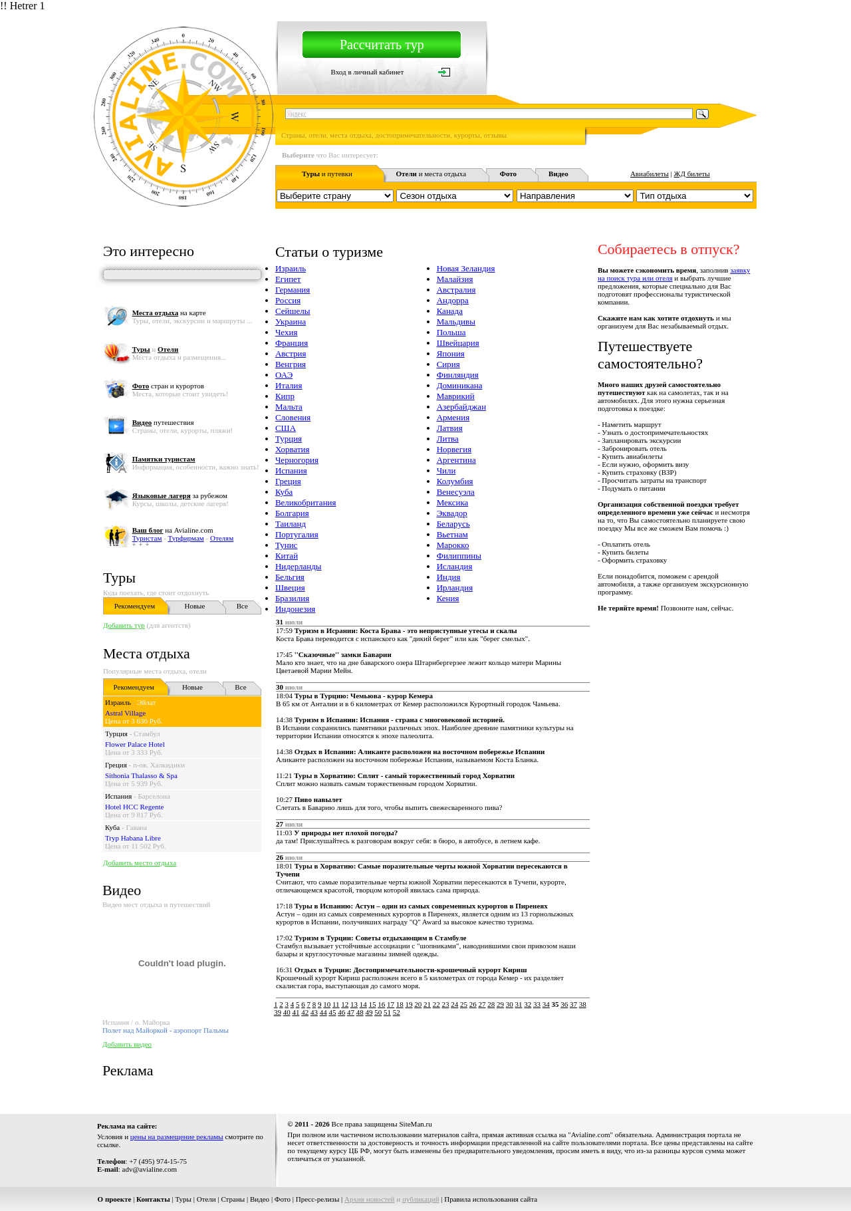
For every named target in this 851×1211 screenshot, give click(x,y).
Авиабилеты (649, 174)
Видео (259, 1199)
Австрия (290, 353)
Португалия (296, 534)
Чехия (286, 332)
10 (326, 1004)
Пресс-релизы (318, 1199)
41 (295, 1012)
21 (427, 1004)
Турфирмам (186, 538)
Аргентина (456, 460)
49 (368, 1012)
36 (564, 1004)
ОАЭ (284, 375)
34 (546, 1004)
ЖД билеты (692, 174)
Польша (451, 332)
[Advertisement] (515, 1047)
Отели (206, 1199)
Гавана (136, 827)
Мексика (453, 502)
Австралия (456, 290)
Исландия (455, 566)
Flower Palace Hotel (135, 744)
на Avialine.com (172, 530)
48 (360, 1012)
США (285, 428)
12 (344, 1004)
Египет (288, 279)
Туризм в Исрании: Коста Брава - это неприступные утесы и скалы (406, 630)
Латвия (450, 428)
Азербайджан (461, 407)
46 (341, 1012)
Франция (291, 343)
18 (400, 1004)
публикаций (420, 1199)
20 (418, 1004)
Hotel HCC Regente (134, 807)
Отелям (221, 538)
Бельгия (289, 577)
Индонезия (295, 609)
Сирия (448, 364)
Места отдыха (146, 653)
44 (323, 1012)
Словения (292, 417)
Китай (286, 556)
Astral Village (125, 713)
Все (242, 606)
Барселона (154, 796)
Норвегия (454, 449)
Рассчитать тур (382, 44)
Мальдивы (456, 322)
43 (314, 1012)
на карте (169, 313)
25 (463, 1004)
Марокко (453, 545)
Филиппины (459, 556)
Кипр (285, 396)
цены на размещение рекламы (176, 1137)
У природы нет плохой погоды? (346, 833)
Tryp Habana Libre (133, 838)
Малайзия (455, 279)
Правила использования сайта (490, 1199)
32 (527, 1004)
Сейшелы (292, 311)
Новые (194, 606)
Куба (112, 827)
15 (372, 1004)
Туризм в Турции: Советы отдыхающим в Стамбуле (381, 938)
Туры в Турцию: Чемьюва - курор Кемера (364, 696)
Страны (233, 1199)
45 (332, 1012)
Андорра (453, 300)
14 (363, 1004)
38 (582, 1004)
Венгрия (290, 364)
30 (509, 1004)
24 (454, 1004)
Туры (119, 577)
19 (409, 1004)
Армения (453, 417)
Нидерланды (298, 566)
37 (573, 1004)
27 (482, 1004)
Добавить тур (124, 625)
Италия (289, 385)
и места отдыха (431, 174)
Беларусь (453, 524)
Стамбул (147, 734)
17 (390, 1004)
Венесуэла (456, 492)
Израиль (118, 702)
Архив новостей (369, 1199)
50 (378, 1012)
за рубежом (179, 495)
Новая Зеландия (466, 268)
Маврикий (456, 396)
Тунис (286, 545)
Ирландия (455, 588)
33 (537, 1004)
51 (387, 1012)
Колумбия (455, 481)
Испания (118, 796)
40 (287, 1012)
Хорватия (292, 449)
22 (436, 1004)
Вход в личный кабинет (367, 72)
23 (445, 1004)
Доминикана (460, 385)
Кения (448, 598)
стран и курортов (168, 386)
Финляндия (458, 375)
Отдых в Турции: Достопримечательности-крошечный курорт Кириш (411, 970)
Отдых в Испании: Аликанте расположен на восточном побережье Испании (420, 751)
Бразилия (292, 598)
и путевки (327, 174)
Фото (283, 1199)
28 (491, 1004)
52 (396, 1012)
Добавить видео (127, 1044)
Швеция (290, 588)
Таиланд (290, 524)
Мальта (289, 407)
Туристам (147, 538)
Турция (116, 734)
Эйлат (146, 702)
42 (304, 1012)
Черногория (296, 460)
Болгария (292, 513)
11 (336, 1004)
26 (473, 1004)
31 (519, 1004)
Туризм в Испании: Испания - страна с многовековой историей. (400, 720)
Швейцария (458, 343)
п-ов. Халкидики (159, 765)
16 (381, 1004)
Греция (116, 765)
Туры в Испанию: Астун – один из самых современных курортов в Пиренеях (421, 906)
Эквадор (452, 513)
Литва (448, 439)
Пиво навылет (318, 799)
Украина (290, 322)
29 (500, 1004)
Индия (449, 577)
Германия (292, 290)
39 (277, 1012)
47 (350, 1012)
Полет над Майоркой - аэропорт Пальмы (165, 1030)
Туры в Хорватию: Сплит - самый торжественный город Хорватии (404, 775)
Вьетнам (452, 534)
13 (354, 1004)
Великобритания (305, 502)
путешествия (163, 422)
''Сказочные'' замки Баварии (343, 654)
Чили (446, 470)
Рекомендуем (134, 606)
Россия (288, 300)
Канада (450, 311)
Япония (451, 353)
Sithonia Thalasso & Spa (141, 775)
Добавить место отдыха (139, 863)
